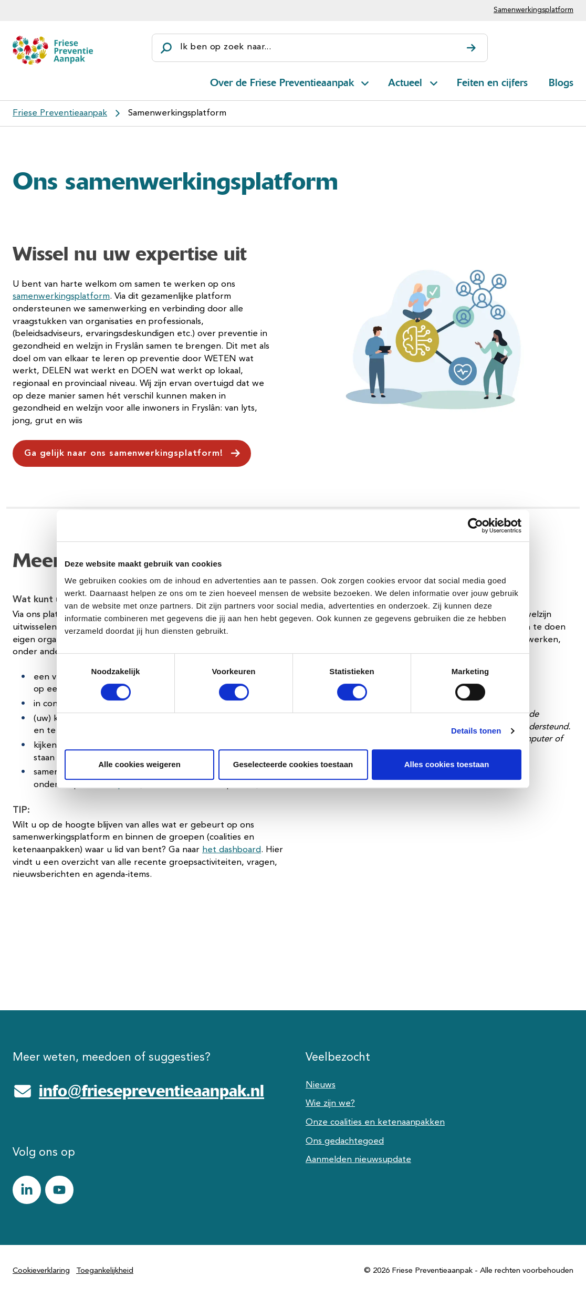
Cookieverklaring (41, 1271)
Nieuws (321, 1085)
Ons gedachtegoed (345, 1141)
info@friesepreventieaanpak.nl (151, 1091)
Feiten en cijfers (492, 82)
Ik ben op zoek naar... (225, 47)
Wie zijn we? (330, 1103)
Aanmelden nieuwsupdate (358, 1159)
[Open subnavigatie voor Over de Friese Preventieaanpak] (365, 81)
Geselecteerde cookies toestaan (293, 764)
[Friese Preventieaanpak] (53, 50)
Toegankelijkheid (104, 1271)
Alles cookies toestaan (446, 764)
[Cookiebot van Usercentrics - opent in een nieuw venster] (475, 525)
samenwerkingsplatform (61, 296)
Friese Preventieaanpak (60, 113)
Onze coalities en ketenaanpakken (375, 1122)
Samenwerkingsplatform (533, 10)
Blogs (561, 82)
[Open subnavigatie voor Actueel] (433, 81)
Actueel (405, 82)
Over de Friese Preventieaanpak (282, 82)
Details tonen (476, 730)
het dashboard (231, 849)
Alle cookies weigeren (139, 764)
